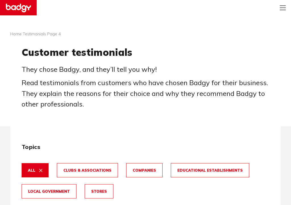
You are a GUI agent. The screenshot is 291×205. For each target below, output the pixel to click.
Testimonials (34, 33)
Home (16, 33)
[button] (35, 173)
